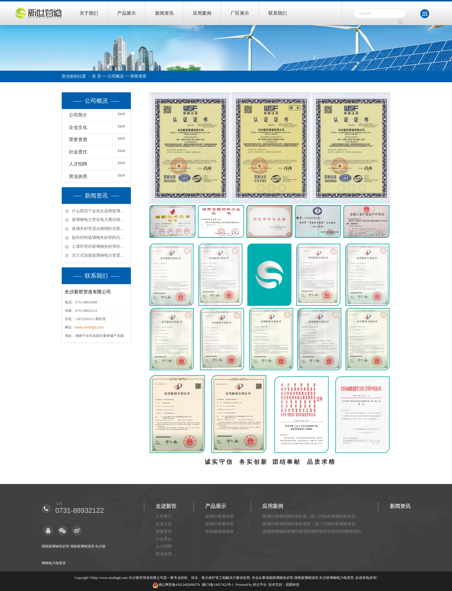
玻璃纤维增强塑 (219, 516)
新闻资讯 (164, 13)
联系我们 (277, 13)
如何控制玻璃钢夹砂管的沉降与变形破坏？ (100, 237)
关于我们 (89, 13)
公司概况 (116, 76)
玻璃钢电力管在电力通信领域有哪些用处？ (100, 219)
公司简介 (78, 114)
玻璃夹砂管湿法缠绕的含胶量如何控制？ (100, 228)
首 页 (96, 76)
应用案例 (202, 13)
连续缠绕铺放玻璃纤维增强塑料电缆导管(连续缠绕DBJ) (311, 531)
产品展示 (126, 13)
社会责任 (78, 151)
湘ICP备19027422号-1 (217, 585)
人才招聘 (78, 164)
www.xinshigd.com (89, 327)
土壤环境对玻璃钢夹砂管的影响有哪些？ (100, 246)
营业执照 (78, 176)
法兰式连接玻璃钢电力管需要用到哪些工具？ (100, 255)
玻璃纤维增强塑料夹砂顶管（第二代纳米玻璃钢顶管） (310, 524)
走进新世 (166, 506)
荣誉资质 (78, 139)
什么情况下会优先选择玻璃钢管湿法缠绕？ (100, 211)
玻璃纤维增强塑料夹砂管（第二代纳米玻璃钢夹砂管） (310, 516)
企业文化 (78, 127)
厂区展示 (240, 13)
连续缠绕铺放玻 (219, 531)
